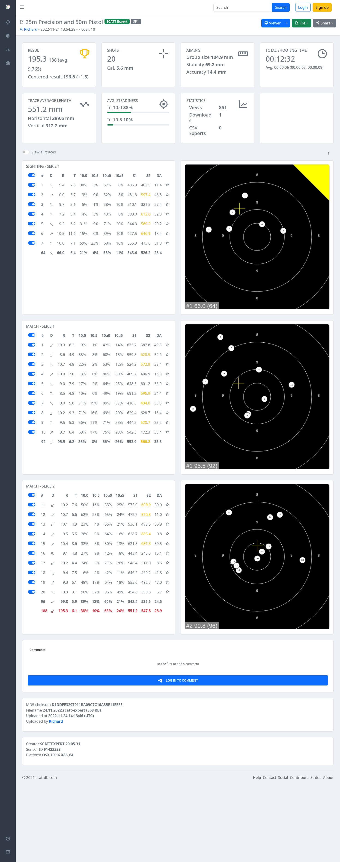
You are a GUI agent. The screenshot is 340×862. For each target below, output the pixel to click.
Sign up (322, 7)
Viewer (272, 23)
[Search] (242, 7)
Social (283, 855)
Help (257, 855)
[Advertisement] (297, 116)
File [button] (300, 23)
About (328, 855)
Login (303, 7)
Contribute (299, 855)
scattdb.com (46, 855)
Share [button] (323, 23)
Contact (269, 855)
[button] (329, 153)
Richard (28, 29)
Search (281, 7)
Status (315, 855)
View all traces (43, 152)
